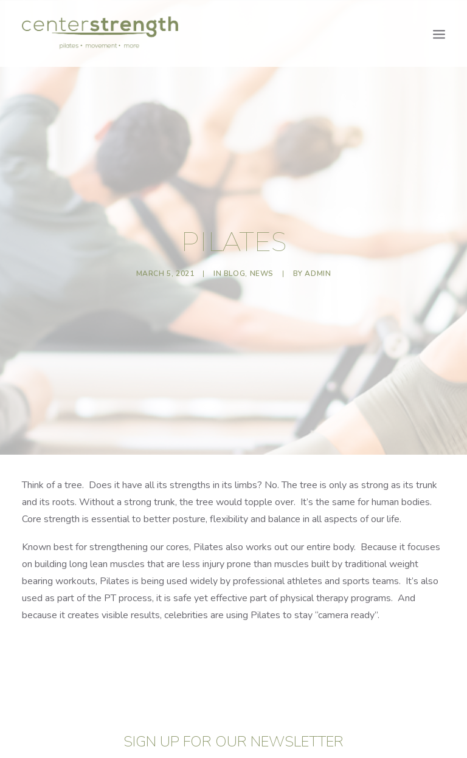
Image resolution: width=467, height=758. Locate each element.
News (262, 270)
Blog (234, 270)
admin (318, 270)
